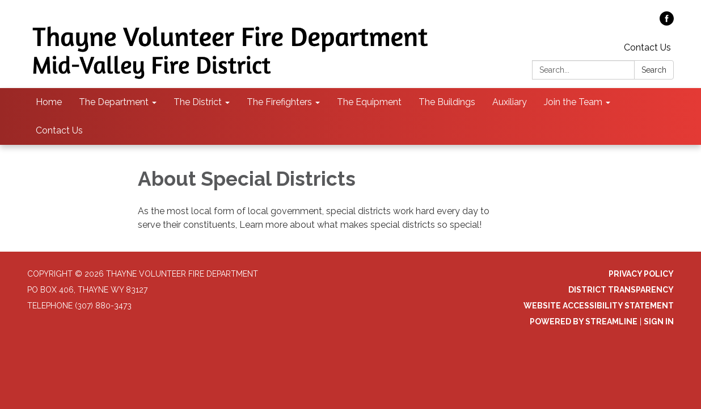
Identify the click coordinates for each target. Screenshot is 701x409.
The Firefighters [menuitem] (279, 102)
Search (653, 69)
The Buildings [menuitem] (447, 102)
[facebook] (667, 22)
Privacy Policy (641, 273)
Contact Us (647, 47)
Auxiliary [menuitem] (509, 102)
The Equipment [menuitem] (369, 102)
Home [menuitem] (49, 102)
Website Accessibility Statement (598, 305)
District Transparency (621, 289)
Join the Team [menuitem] (573, 102)
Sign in (659, 321)
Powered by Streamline (583, 321)
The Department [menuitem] (114, 102)
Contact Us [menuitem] (59, 130)
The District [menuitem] (198, 102)
